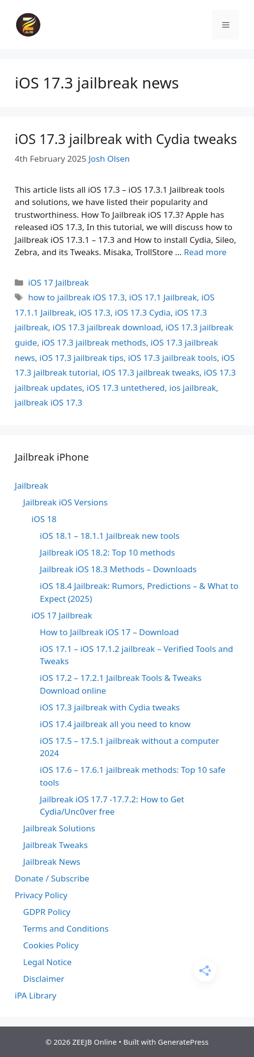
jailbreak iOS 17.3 (49, 402)
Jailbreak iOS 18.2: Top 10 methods (107, 552)
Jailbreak (31, 485)
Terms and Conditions (66, 928)
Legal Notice (47, 962)
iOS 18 (43, 519)
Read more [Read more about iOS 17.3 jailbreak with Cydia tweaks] (205, 252)
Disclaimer (43, 978)
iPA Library (35, 995)
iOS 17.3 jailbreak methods (93, 342)
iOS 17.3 (95, 312)
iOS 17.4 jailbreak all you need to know (115, 724)
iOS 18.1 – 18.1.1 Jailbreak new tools (109, 535)
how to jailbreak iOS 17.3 (76, 297)
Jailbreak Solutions (59, 828)
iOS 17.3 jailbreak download (107, 327)
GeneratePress (183, 1042)
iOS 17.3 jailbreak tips (81, 357)
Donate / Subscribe (52, 878)
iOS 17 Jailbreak (58, 282)
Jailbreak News (51, 861)
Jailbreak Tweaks (55, 845)
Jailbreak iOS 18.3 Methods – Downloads (118, 569)
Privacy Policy (41, 895)
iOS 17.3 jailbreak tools (172, 357)
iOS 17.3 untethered (125, 387)
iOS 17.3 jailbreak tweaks (150, 372)
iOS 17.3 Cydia (142, 312)
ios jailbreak (192, 387)
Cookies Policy (51, 945)
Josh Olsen (109, 158)
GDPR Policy (46, 911)
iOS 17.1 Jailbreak (163, 297)
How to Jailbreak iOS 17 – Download (109, 632)
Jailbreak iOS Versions (65, 502)
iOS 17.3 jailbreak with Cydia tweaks (126, 139)
